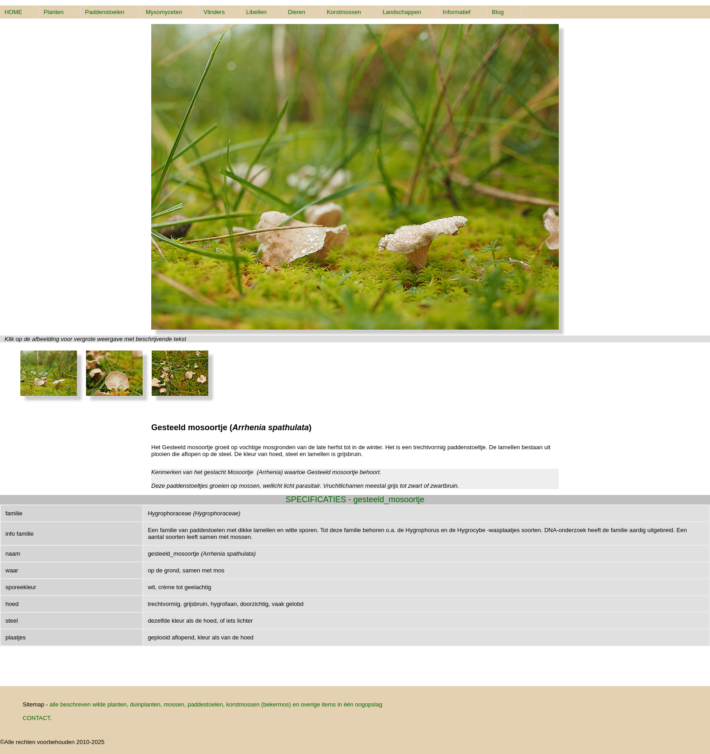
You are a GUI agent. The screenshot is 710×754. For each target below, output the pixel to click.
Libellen (256, 12)
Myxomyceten (164, 12)
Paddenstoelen (105, 12)
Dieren (296, 12)
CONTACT (36, 718)
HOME (13, 12)
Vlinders (214, 12)
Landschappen (402, 12)
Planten (53, 12)
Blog (498, 12)
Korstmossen (344, 12)
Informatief (456, 12)
